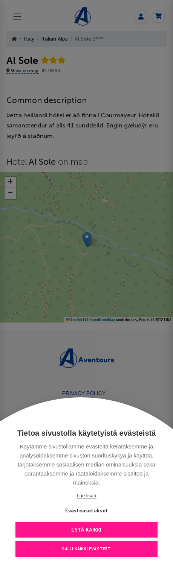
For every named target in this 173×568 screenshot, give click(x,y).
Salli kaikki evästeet (86, 549)
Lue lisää (86, 495)
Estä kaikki (86, 530)
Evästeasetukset (86, 510)
